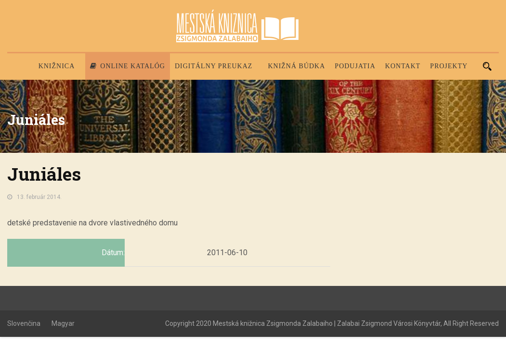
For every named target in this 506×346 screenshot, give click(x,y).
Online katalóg (127, 66)
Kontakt (403, 66)
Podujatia (355, 66)
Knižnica (57, 66)
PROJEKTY (448, 66)
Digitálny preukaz (214, 66)
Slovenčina (23, 323)
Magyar (63, 323)
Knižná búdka (296, 66)
